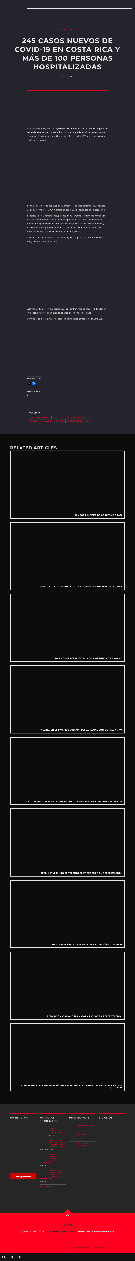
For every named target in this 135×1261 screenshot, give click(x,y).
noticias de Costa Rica (79, 421)
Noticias (61, 29)
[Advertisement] (67, 13)
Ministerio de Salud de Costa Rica (46, 421)
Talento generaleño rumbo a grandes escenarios (50, 1158)
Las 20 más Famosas (83, 1145)
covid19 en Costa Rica (75, 417)
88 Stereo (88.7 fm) (60, 1231)
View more (67, 485)
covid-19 (57, 417)
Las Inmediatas (86, 1125)
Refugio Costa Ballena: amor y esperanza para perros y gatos (57, 1144)
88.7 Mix (82, 1134)
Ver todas (45, 1187)
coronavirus (43, 417)
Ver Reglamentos (23, 1176)
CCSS (31, 417)
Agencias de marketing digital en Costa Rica (85, 1247)
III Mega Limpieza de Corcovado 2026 (57, 1131)
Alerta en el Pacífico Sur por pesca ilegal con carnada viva (51, 1175)
